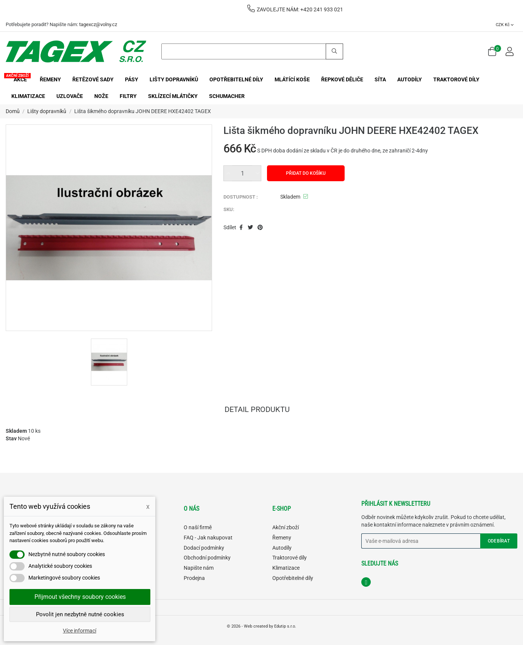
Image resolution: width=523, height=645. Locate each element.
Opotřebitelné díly (292, 578)
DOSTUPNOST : (240, 197)
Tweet (250, 227)
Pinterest (260, 227)
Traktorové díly (289, 558)
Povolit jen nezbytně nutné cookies (80, 614)
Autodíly (282, 548)
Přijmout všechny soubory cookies (80, 596)
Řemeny (281, 538)
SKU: (228, 209)
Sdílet (241, 227)
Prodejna (194, 578)
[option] (109, 362)
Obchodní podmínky (207, 558)
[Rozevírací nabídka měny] (504, 24)
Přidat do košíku (306, 173)
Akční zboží (285, 527)
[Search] (252, 51)
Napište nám (199, 568)
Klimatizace (286, 568)
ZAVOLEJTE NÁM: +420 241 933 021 (295, 9)
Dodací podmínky (204, 548)
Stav (11, 438)
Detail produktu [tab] (257, 410)
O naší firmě (198, 527)
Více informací (79, 631)
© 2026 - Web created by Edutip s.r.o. (261, 626)
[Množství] (242, 173)
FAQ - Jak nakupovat (208, 538)
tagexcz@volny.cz (98, 24)
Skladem (16, 431)
